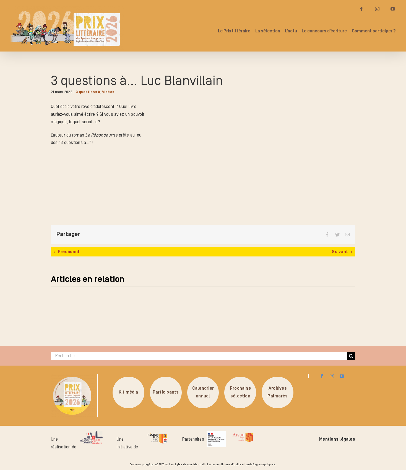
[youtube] (342, 376)
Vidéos (108, 92)
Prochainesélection (240, 392)
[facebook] (322, 376)
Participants (166, 392)
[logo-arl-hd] (91, 433)
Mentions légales (337, 439)
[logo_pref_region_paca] (216, 433)
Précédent (69, 251)
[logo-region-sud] (157, 433)
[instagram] (332, 376)
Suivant (340, 251)
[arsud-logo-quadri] (242, 433)
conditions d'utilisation (232, 464)
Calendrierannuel (203, 392)
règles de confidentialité (190, 464)
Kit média (128, 392)
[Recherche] (351, 356)
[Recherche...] (199, 356)
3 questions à (88, 92)
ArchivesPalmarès (277, 392)
